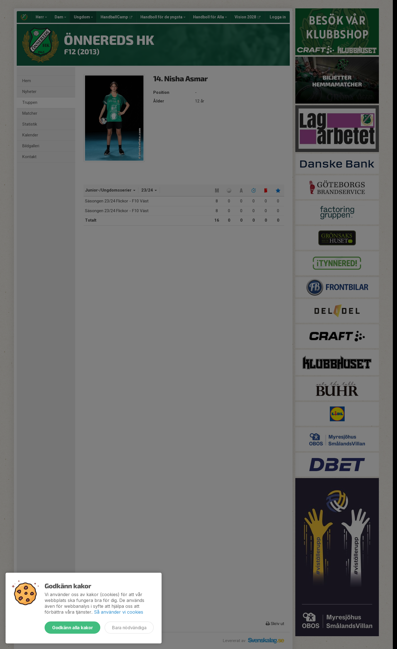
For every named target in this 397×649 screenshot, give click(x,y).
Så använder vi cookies (118, 612)
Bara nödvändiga (129, 627)
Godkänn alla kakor (72, 627)
